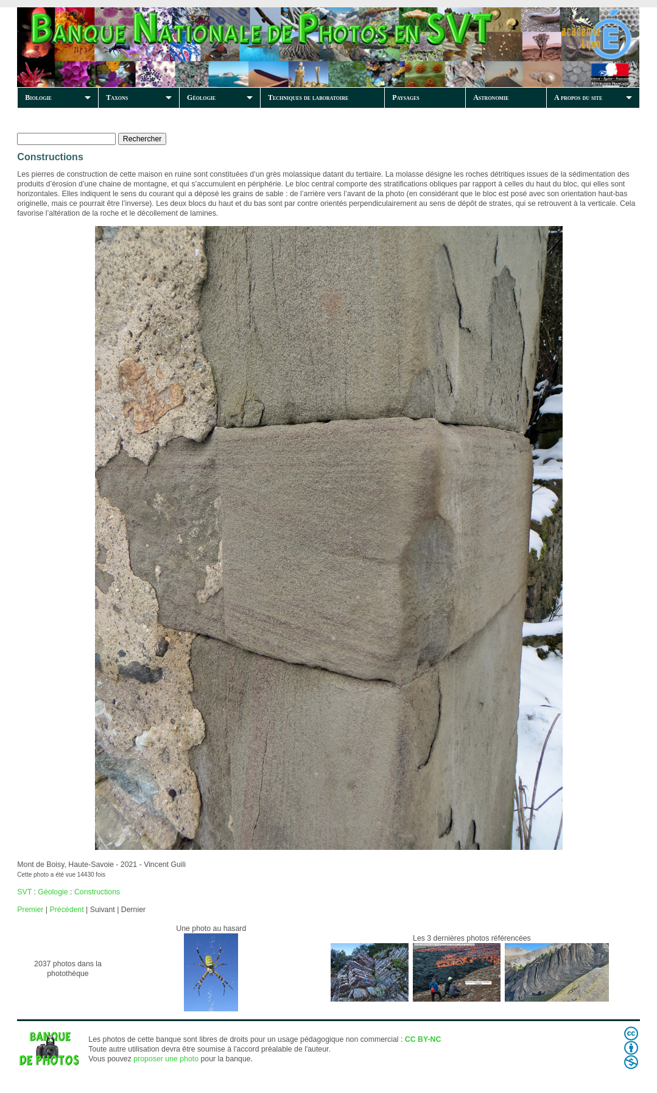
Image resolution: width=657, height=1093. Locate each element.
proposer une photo (166, 1059)
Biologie (38, 97)
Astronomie (490, 97)
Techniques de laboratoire (308, 97)
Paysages (405, 97)
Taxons (117, 97)
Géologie (201, 97)
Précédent (66, 909)
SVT (24, 892)
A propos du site (578, 97)
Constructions (97, 892)
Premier (30, 909)
